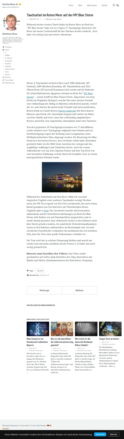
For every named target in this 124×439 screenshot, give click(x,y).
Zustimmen (110, 427)
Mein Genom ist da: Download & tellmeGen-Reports (37, 373)
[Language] (117, 5)
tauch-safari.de (35, 121)
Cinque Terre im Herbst (109, 370)
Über (80, 5)
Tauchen (40, 301)
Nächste (79, 320)
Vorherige (44, 320)
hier (55, 229)
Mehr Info (62, 434)
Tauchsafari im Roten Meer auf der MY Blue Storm (60, 15)
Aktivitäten (92, 5)
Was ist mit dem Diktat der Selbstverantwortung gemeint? (62, 373)
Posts (70, 5)
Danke (104, 5)
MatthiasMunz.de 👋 (11, 5)
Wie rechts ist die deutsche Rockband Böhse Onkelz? (83, 373)
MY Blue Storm (36, 102)
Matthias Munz (10, 34)
